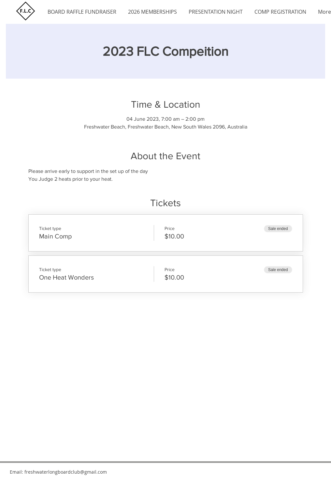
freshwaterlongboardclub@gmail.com (65, 472)
